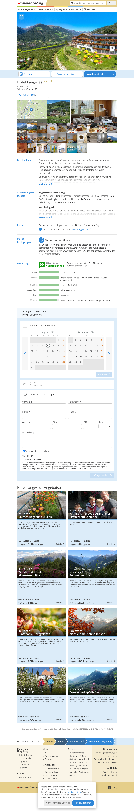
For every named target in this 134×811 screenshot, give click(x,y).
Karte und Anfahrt (78, 756)
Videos (48, 752)
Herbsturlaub (51, 775)
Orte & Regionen (25, 9)
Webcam (48, 759)
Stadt (55, 422)
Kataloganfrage (77, 752)
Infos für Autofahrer (79, 762)
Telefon (72, 411)
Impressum (112, 756)
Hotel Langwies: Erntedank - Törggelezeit (41, 636)
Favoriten (89, 9)
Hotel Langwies (29, 82)
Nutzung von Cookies (107, 762)
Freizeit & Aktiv (44, 9)
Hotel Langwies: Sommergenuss (92, 577)
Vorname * (28, 401)
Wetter (73, 775)
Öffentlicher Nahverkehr (80, 759)
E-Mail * (26, 411)
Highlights (60, 9)
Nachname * (74, 401)
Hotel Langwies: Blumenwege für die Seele (41, 519)
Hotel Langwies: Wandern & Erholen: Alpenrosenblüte (41, 577)
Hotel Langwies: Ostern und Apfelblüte (92, 695)
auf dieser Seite (74, 792)
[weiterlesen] (45, 184)
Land (101, 422)
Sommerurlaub (51, 772)
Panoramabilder (52, 756)
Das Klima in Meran (79, 768)
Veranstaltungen (26, 777)
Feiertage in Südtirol (79, 765)
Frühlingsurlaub (52, 768)
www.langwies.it (100, 74)
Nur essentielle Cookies (58, 802)
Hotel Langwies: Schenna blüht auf (41, 695)
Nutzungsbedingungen (106, 752)
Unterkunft (74, 9)
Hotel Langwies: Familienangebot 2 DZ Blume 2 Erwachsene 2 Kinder (92, 519)
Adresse (26, 422)
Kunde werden (109, 775)
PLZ (85, 422)
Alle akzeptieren (83, 802)
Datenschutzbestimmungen (105, 759)
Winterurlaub (51, 778)
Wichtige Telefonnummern (80, 772)
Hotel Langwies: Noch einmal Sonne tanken (92, 636)
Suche (111, 3)
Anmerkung (28, 432)
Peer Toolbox (110, 772)
